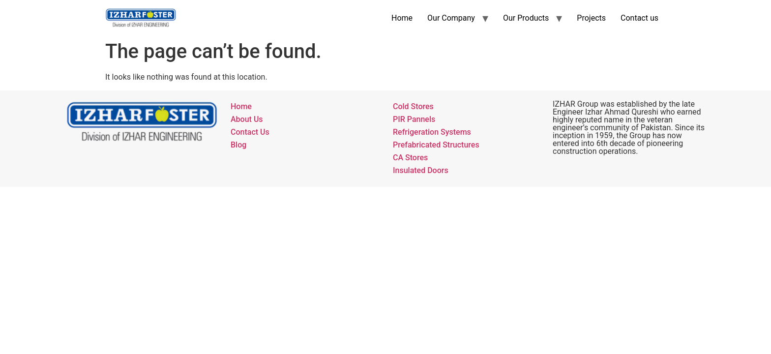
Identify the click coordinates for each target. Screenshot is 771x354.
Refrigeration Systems (432, 132)
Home (402, 18)
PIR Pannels (414, 119)
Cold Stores (413, 106)
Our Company (451, 18)
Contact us (639, 18)
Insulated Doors (420, 170)
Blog (238, 144)
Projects (591, 18)
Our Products (526, 18)
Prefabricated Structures (436, 144)
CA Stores (410, 157)
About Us (247, 119)
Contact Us (250, 132)
